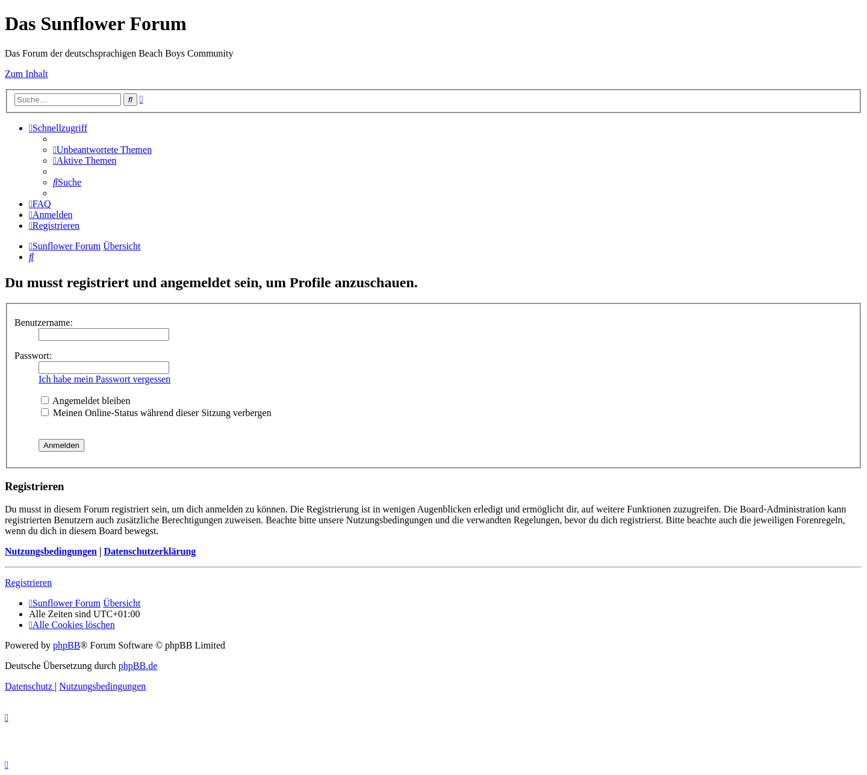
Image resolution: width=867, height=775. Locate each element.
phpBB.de (138, 666)
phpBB (66, 645)
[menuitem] (102, 150)
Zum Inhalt (26, 74)
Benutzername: (43, 322)
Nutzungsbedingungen (51, 551)
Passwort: (33, 355)
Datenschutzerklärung (150, 551)
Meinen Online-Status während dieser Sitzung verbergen (156, 413)
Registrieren (28, 582)
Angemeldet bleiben (85, 401)
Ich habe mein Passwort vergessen (104, 379)
